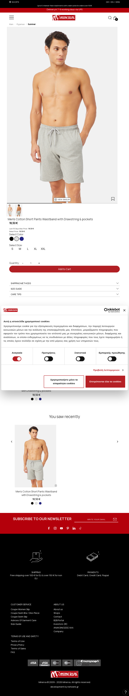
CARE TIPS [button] (65, 294)
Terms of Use (18, 641)
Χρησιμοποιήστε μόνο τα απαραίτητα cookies (64, 381)
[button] (62, 200)
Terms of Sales (18, 648)
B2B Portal (59, 620)
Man (11, 24)
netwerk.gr (73, 686)
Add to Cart (64, 269)
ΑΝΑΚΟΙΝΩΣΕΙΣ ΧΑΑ (63, 627)
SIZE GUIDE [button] (65, 288)
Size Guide (16, 624)
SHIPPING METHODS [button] (65, 283)
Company (58, 631)
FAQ (13, 652)
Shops (57, 613)
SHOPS (15, 2)
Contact (58, 616)
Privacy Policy (17, 644)
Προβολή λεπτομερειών (106, 370)
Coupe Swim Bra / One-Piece (25, 613)
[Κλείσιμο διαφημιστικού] (124, 310)
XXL (43, 249)
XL (35, 249)
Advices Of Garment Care (23, 620)
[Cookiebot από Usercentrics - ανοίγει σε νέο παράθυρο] (106, 310)
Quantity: (14, 263)
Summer (32, 24)
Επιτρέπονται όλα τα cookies (105, 381)
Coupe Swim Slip (19, 616)
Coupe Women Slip (20, 609)
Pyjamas (21, 24)
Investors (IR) (60, 624)
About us (58, 609)
